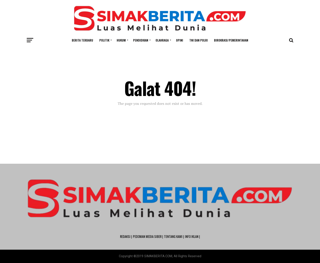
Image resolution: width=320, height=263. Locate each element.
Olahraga (162, 40)
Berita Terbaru (82, 40)
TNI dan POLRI (198, 40)
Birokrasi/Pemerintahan (231, 40)
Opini (179, 40)
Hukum (121, 40)
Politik (104, 40)
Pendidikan (140, 40)
